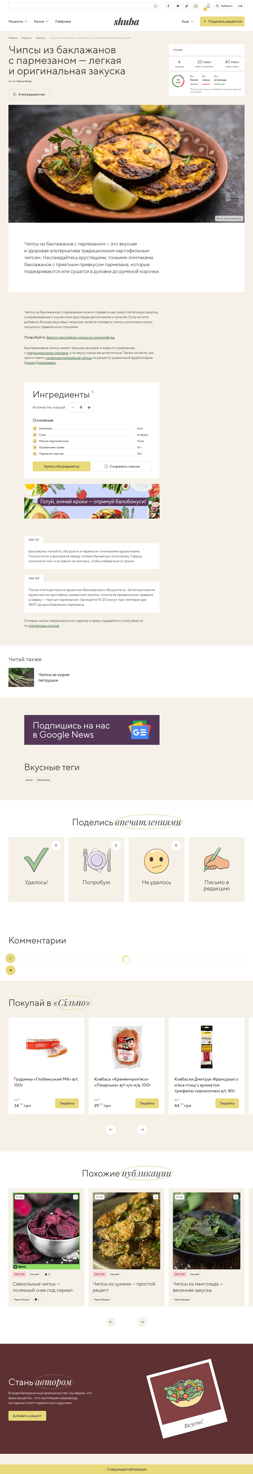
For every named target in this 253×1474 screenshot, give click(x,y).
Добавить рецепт (27, 1416)
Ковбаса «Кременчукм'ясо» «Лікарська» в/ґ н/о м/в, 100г (122, 1082)
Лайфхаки (63, 21)
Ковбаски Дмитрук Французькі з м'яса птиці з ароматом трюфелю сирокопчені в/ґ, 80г (206, 1085)
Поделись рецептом (222, 21)
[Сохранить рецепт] (75, 1197)
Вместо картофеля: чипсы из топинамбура (80, 337)
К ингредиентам (29, 94)
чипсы (29, 779)
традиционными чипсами (47, 353)
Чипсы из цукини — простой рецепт (124, 1287)
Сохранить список (122, 466)
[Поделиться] (10, 970)
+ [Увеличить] (89, 407)
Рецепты (18, 21)
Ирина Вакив (24, 81)
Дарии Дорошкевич (40, 362)
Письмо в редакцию (216, 885)
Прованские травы (51, 447)
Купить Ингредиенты (61, 466)
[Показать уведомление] (208, 5)
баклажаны (43, 779)
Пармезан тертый (51, 453)
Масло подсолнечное (54, 441)
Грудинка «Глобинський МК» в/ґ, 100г (46, 1082)
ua (240, 6)
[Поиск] (155, 5)
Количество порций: (49, 407)
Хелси (41, 21)
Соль (42, 434)
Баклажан (45, 428)
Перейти (67, 1103)
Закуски (41, 37)
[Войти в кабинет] (224, 5)
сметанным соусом (44, 625)
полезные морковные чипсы (69, 358)
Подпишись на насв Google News (71, 730)
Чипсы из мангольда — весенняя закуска (198, 1287)
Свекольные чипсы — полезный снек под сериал (43, 1287)
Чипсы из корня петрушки (53, 677)
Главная (13, 37)
